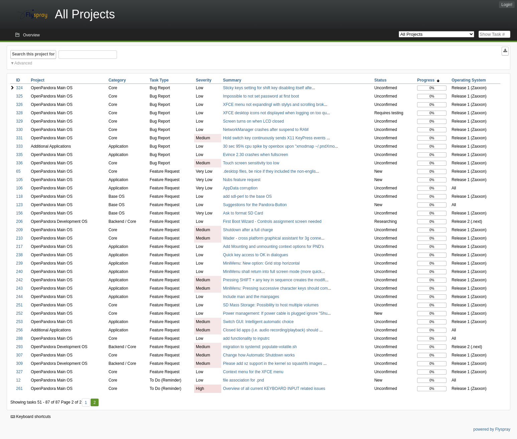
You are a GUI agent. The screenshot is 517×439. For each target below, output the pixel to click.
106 (19, 188)
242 (19, 280)
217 (19, 246)
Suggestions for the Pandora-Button (255, 204)
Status (380, 80)
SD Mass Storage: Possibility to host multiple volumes (270, 305)
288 (19, 338)
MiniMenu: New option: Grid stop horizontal (261, 263)
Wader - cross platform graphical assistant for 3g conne (272, 238)
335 (19, 154)
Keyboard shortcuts (31, 416)
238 (19, 255)
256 (19, 330)
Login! (506, 4)
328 (19, 113)
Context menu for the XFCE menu (253, 372)
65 (18, 171)
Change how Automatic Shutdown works (259, 355)
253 (19, 321)
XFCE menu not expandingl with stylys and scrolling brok (273, 104)
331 (19, 138)
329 (19, 121)
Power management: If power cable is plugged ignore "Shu (275, 313)
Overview (31, 35)
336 (19, 163)
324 (19, 88)
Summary (232, 80)
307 (19, 355)
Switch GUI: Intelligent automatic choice (258, 321)
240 (19, 271)
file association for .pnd (243, 380)
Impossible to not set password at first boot (261, 96)
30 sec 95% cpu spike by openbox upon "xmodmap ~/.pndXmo (279, 146)
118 (19, 196)
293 (19, 346)
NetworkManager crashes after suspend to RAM (265, 129)
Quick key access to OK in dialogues (255, 255)
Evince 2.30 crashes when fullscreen (255, 154)
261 (19, 388)
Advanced (23, 63)
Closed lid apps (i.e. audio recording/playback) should (271, 330)
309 (19, 363)
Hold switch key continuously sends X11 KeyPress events (275, 138)
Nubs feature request (241, 179)
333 (19, 146)
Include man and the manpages (251, 296)
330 (19, 129)
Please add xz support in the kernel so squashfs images (273, 363)
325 (19, 96)
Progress (428, 80)
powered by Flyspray (491, 429)
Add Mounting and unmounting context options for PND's (273, 246)
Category (117, 80)
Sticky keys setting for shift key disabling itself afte (267, 88)
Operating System (468, 80)
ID (18, 80)
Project (37, 80)
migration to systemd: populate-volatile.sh (260, 346)
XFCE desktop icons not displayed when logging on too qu (275, 113)
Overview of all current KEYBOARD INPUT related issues (274, 388)
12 (18, 380)
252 (19, 313)
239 (19, 263)
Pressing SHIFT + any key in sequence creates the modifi (274, 280)
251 (19, 305)
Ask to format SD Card (243, 213)
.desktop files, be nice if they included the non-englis (269, 171)
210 (19, 238)
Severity (204, 80)
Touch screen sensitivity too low (251, 163)
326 (19, 104)
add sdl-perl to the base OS (247, 196)
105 (19, 179)
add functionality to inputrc (246, 338)
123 (19, 204)
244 (19, 296)
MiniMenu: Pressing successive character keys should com (275, 288)
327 (19, 372)
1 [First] (86, 402)
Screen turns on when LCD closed (253, 121)
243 (19, 288)
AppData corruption (240, 188)
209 (19, 230)
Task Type (159, 80)
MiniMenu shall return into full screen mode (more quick (272, 271)
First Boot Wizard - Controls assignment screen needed (272, 221)
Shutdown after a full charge (248, 230)
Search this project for (33, 54)
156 (19, 213)
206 (19, 221)
